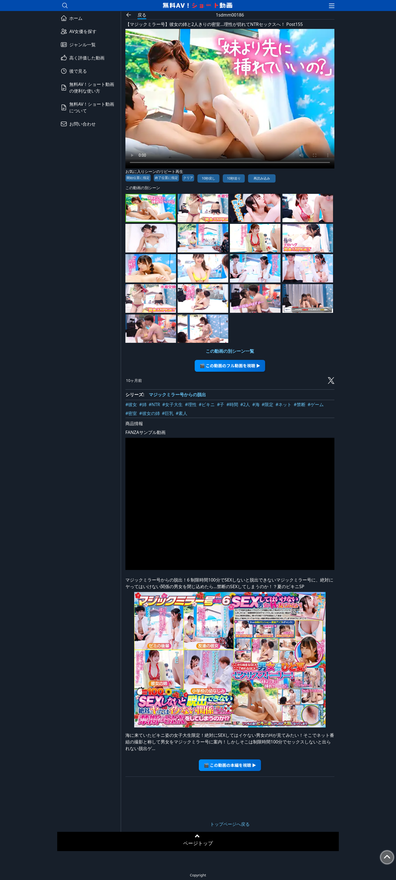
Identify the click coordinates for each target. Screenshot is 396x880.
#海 (255, 404)
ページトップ (198, 843)
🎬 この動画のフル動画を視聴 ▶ (230, 365)
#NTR (154, 404)
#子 (220, 404)
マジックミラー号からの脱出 (177, 395)
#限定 (267, 404)
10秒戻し (208, 178)
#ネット (284, 404)
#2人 (245, 404)
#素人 (181, 413)
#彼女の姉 (149, 413)
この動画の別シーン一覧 (230, 351)
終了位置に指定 (166, 177)
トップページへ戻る (230, 824)
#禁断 (299, 404)
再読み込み (262, 178)
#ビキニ (207, 404)
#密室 (131, 413)
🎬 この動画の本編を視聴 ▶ (230, 765)
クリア (188, 177)
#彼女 (131, 404)
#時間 (232, 404)
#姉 (142, 404)
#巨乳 (168, 413)
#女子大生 (172, 404)
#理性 (190, 404)
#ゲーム (316, 404)
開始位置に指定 (138, 177)
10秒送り (234, 178)
